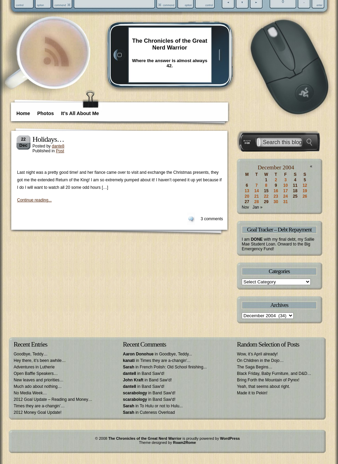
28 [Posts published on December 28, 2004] (256, 201)
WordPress (230, 438)
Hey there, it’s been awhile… (40, 360)
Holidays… (48, 139)
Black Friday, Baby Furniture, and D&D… (274, 373)
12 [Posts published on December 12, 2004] (304, 185)
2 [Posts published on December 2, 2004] (276, 180)
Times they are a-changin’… (39, 406)
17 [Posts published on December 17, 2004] (285, 190)
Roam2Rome (184, 442)
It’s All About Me (80, 113)
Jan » (257, 207)
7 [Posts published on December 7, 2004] (256, 185)
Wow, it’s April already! (257, 354)
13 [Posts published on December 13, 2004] (246, 190)
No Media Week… (30, 393)
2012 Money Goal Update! (37, 412)
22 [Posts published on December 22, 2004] (266, 196)
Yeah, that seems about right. (263, 386)
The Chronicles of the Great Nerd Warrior (169, 44)
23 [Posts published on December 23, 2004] (275, 196)
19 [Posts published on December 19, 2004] (304, 190)
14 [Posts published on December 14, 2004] (256, 190)
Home (23, 113)
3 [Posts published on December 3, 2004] (285, 180)
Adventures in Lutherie (34, 367)
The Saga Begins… (254, 367)
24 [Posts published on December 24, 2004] (285, 196)
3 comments (212, 218)
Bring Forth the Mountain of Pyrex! (268, 380)
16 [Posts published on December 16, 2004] (275, 190)
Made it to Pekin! (252, 393)
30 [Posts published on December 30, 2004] (275, 201)
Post (60, 151)
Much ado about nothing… (38, 386)
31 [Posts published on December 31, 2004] (285, 201)
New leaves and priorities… (39, 380)
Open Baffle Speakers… (36, 373)
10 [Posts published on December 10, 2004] (285, 185)
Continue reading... (34, 200)
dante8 (58, 146)
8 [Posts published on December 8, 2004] (266, 185)
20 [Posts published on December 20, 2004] (246, 196)
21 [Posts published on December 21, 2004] (256, 196)
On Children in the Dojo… (260, 360)
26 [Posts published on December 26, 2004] (304, 196)
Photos (45, 113)
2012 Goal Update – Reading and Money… (53, 399)
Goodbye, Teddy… (30, 354)
